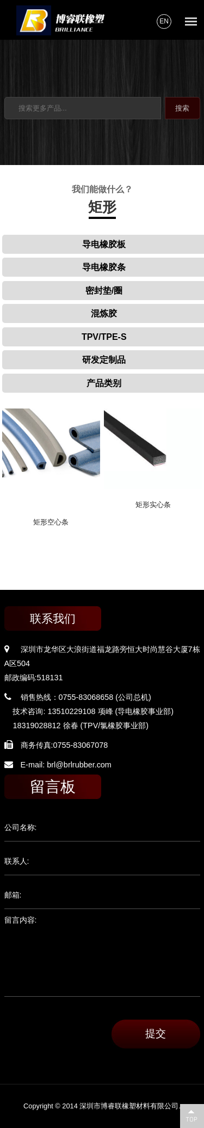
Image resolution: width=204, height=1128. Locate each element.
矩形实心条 (153, 505)
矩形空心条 (51, 522)
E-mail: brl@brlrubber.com (66, 764)
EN (164, 21)
